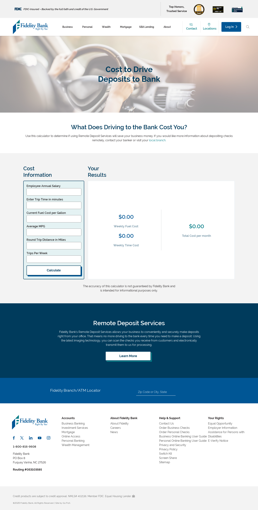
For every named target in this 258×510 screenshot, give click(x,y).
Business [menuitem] (67, 26)
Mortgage (68, 432)
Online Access (71, 436)
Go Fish (66, 503)
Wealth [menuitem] (106, 26)
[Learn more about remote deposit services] (128, 356)
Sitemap (164, 462)
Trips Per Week (37, 253)
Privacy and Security (172, 445)
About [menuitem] (167, 26)
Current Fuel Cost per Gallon (46, 213)
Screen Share (168, 458)
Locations (209, 28)
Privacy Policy (168, 449)
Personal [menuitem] (87, 26)
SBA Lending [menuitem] (146, 26)
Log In (231, 27)
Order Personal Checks (174, 432)
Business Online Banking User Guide (183, 436)
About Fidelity (119, 423)
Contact (191, 28)
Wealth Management (75, 445)
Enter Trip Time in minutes (45, 199)
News (114, 432)
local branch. (157, 140)
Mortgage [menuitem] (126, 26)
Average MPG (36, 226)
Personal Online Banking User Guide (183, 440)
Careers (115, 428)
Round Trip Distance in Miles (46, 239)
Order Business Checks (174, 428)
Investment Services (75, 428)
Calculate (54, 270)
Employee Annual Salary (44, 186)
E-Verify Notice (218, 440)
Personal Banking (73, 440)
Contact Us (166, 423)
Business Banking (73, 423)
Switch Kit (165, 453)
